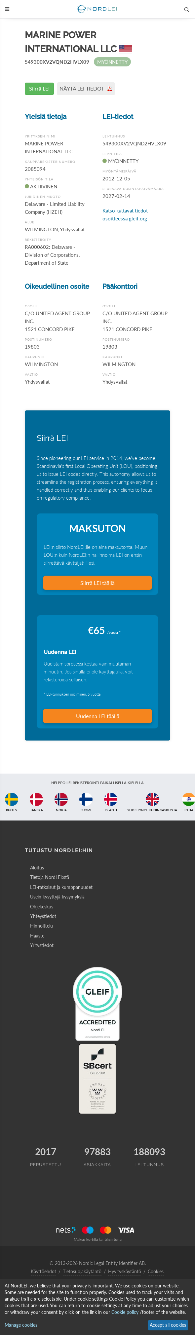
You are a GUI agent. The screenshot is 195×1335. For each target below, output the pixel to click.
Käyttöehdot (43, 1271)
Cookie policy (124, 1312)
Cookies (156, 1271)
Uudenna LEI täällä (97, 716)
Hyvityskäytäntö (124, 1271)
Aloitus (37, 867)
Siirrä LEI (39, 88)
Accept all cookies (168, 1325)
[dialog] (97, 1307)
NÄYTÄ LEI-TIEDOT (85, 88)
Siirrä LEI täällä (97, 583)
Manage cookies (21, 1325)
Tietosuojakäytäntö (82, 1271)
